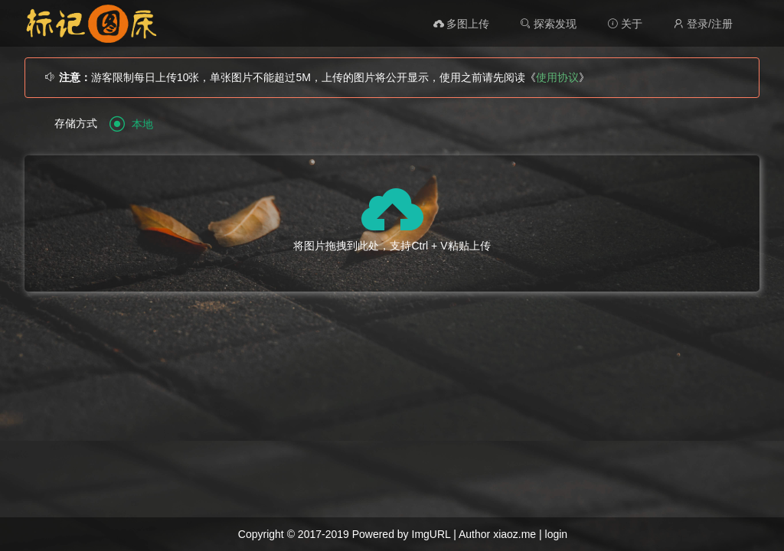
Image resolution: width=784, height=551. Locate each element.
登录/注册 (703, 24)
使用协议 (557, 77)
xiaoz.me (514, 534)
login (556, 534)
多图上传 (461, 24)
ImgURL (431, 534)
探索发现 (548, 24)
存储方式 (75, 123)
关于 (624, 24)
